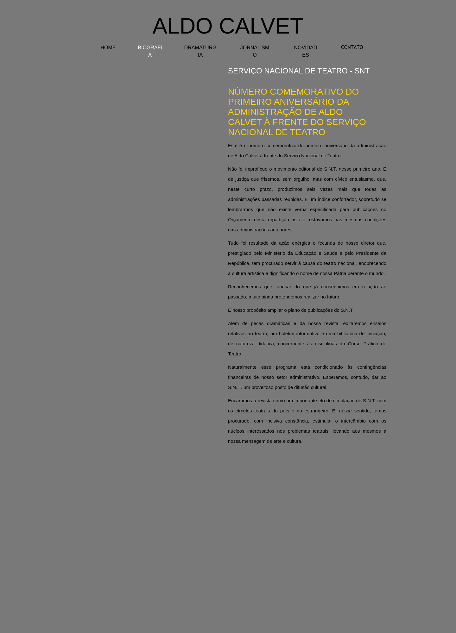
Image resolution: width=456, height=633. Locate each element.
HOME (108, 47)
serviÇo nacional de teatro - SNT (299, 70)
